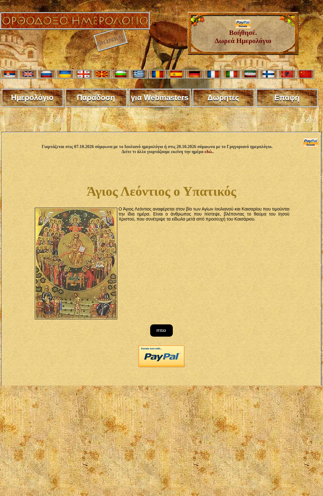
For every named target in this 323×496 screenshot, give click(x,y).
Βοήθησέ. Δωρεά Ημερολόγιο (243, 33)
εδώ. (208, 151)
